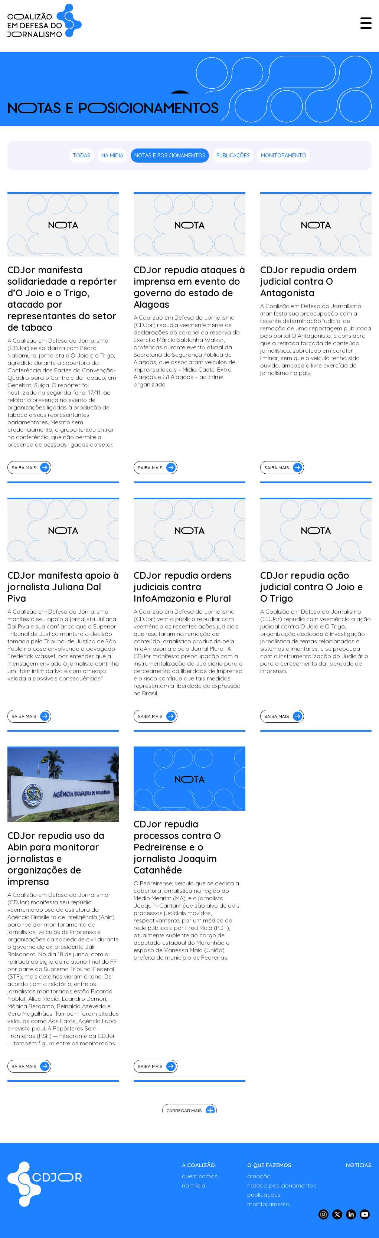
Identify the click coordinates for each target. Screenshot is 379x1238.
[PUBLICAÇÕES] (281, 1194)
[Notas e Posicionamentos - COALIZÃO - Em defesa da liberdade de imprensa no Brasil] (44, 1184)
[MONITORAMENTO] (281, 1204)
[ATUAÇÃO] (281, 1176)
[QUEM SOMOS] (200, 1176)
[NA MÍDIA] (200, 1185)
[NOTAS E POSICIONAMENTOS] (281, 1185)
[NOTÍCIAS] (359, 1165)
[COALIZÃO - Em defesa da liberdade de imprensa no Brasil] (44, 20)
